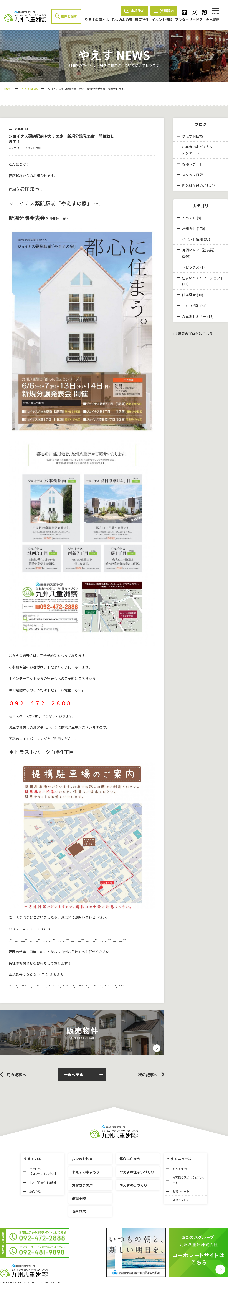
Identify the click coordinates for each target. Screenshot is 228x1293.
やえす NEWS (30, 88)
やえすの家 (32, 1158)
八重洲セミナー (194, 316)
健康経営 (189, 294)
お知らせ (189, 228)
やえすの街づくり (133, 1185)
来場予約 (134, 10)
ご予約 (66, 666)
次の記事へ (148, 1074)
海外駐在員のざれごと (197, 185)
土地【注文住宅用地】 (40, 1183)
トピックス (190, 267)
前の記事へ (16, 1074)
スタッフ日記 (190, 174)
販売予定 (32, 1191)
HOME (8, 88)
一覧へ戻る (83, 1074)
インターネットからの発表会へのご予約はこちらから (54, 678)
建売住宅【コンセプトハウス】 (40, 1171)
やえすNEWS (177, 1169)
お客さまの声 (82, 1185)
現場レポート (190, 163)
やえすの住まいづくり (136, 1171)
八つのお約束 (82, 1158)
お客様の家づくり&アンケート (194, 150)
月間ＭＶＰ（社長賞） (199, 249)
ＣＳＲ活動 (190, 305)
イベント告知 (33, 148)
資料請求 (164, 10)
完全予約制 (48, 655)
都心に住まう (129, 1158)
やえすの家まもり (86, 1171)
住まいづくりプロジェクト (203, 277)
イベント (189, 217)
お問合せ (26, 963)
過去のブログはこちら (193, 333)
